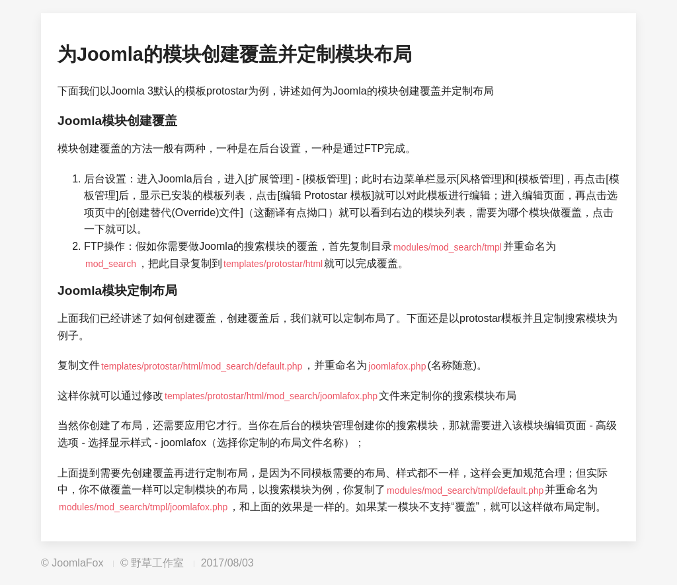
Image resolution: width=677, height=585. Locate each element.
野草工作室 (157, 562)
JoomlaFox (77, 562)
